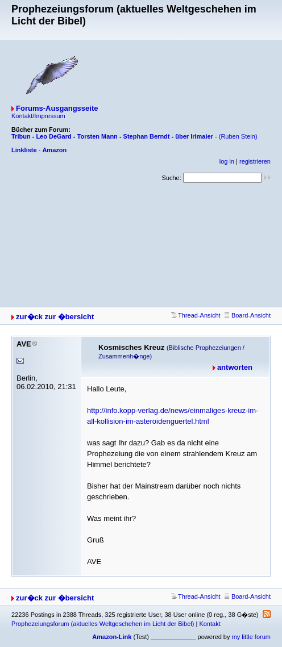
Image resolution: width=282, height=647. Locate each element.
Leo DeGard (53, 136)
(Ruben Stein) (238, 136)
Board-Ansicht (248, 315)
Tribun (21, 136)
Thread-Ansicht (196, 315)
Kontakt (209, 623)
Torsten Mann (97, 136)
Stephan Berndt (146, 136)
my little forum (251, 636)
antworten (234, 367)
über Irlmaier (194, 136)
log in (226, 161)
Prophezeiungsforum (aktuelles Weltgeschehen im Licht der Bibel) (102, 623)
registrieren (255, 161)
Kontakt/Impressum (38, 115)
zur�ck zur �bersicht (55, 316)
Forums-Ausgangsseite (57, 108)
